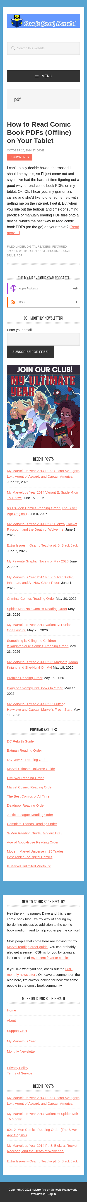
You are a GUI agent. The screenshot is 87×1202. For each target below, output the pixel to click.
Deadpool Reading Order (26, 805)
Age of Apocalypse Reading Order (32, 842)
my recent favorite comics (50, 958)
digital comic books (42, 251)
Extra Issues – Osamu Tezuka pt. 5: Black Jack (42, 545)
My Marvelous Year (21, 1041)
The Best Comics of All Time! (29, 796)
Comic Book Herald (43, 21)
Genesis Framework (64, 1189)
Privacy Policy (17, 1068)
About (11, 1020)
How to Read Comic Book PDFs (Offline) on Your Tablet (39, 132)
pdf (19, 255)
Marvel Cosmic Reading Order (30, 787)
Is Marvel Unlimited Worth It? (29, 866)
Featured (59, 246)
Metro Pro (39, 1189)
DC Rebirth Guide (20, 741)
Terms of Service (19, 1073)
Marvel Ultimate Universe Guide (31, 769)
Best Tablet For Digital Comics (30, 857)
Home (11, 1010)
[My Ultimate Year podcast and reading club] (43, 447)
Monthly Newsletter (21, 1051)
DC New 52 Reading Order (27, 760)
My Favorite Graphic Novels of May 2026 (38, 561)
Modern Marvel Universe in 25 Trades (35, 851)
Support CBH (17, 1031)
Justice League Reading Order (30, 815)
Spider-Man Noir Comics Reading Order (37, 609)
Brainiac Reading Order (25, 678)
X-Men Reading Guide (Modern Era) (34, 833)
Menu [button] (46, 76)
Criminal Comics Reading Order (31, 598)
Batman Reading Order (24, 750)
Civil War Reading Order (25, 778)
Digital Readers (39, 246)
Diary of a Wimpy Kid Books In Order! (35, 688)
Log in (52, 1194)
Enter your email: (20, 330)
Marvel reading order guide (27, 947)
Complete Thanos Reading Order (32, 824)
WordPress (38, 1194)
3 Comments (20, 157)
